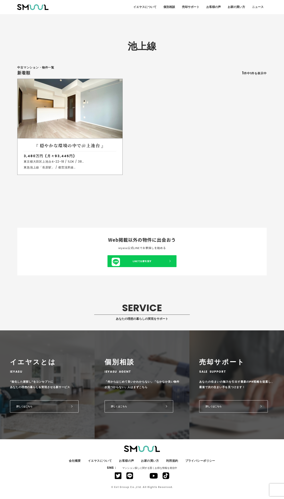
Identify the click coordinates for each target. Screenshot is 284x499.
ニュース (258, 7)
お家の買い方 (236, 7)
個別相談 (169, 7)
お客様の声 (213, 7)
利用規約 (172, 464)
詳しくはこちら (24, 410)
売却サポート (190, 7)
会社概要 (75, 464)
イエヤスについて (145, 7)
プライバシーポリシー (200, 464)
